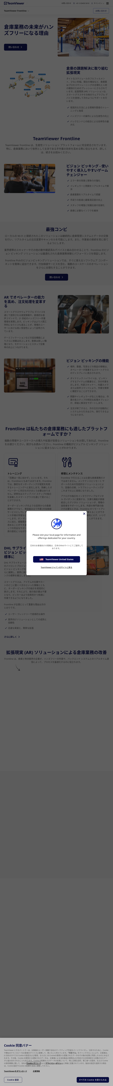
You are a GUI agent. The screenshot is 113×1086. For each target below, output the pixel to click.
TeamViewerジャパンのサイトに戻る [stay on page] (56, 567)
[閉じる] (84, 513)
